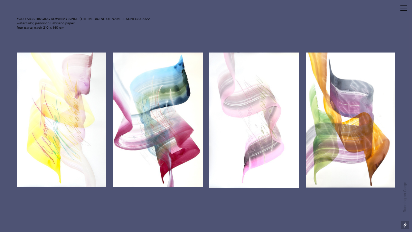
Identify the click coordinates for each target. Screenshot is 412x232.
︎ (403, 8)
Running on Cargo (405, 197)
